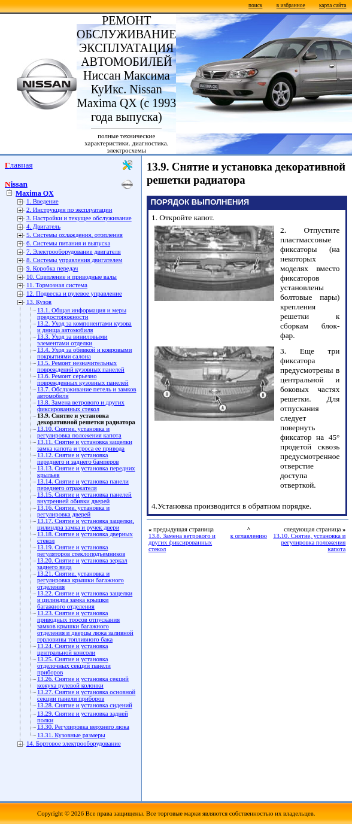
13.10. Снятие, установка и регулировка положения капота (79, 432)
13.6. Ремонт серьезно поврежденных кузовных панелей (83, 379)
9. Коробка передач (52, 268)
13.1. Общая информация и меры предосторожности (81, 313)
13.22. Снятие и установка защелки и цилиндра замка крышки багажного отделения (84, 600)
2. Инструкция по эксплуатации (69, 209)
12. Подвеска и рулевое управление (74, 293)
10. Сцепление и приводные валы (71, 276)
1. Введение (42, 201)
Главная (19, 164)
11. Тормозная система (56, 285)
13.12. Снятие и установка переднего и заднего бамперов (78, 458)
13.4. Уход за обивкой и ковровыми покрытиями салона (84, 353)
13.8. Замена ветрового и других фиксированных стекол (81, 405)
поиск (255, 5)
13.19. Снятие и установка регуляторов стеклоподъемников (81, 550)
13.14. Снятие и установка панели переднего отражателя (83, 484)
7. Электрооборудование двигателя (73, 251)
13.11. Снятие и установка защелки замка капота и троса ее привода (84, 445)
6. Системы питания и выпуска (68, 243)
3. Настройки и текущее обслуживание (79, 218)
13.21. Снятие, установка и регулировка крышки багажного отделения (80, 580)
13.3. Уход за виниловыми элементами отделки (72, 339)
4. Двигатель (43, 226)
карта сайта (332, 5)
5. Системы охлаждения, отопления (74, 235)
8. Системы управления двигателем (74, 260)
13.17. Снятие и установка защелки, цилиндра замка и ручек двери (85, 524)
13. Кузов (38, 302)
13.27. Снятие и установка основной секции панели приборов (86, 695)
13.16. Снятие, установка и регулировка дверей (73, 511)
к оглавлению (248, 536)
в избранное (291, 5)
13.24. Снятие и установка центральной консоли (72, 649)
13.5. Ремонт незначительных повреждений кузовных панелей (81, 366)
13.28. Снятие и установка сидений (84, 705)
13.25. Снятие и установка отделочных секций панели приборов (74, 666)
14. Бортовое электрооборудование (73, 743)
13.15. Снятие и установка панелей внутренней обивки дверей (84, 497)
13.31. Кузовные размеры (71, 735)
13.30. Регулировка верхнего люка (83, 726)
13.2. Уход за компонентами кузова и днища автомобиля (84, 326)
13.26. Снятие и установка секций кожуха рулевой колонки (83, 682)
